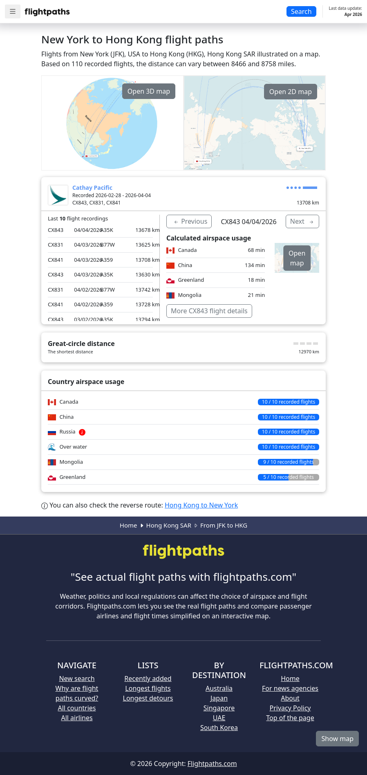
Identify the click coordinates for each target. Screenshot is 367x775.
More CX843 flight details (209, 310)
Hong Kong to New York (201, 505)
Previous (190, 221)
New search (76, 678)
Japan (219, 698)
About (290, 698)
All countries (77, 707)
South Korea (219, 727)
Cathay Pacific (92, 187)
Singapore (219, 707)
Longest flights (147, 688)
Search (301, 11)
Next (302, 221)
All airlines (76, 717)
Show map (337, 738)
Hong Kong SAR (169, 525)
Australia (219, 688)
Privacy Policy (290, 707)
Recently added (147, 678)
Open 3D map (149, 91)
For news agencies (290, 688)
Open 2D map (290, 91)
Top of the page (290, 717)
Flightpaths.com (212, 763)
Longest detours (148, 698)
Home (128, 525)
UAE (219, 717)
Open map (297, 258)
